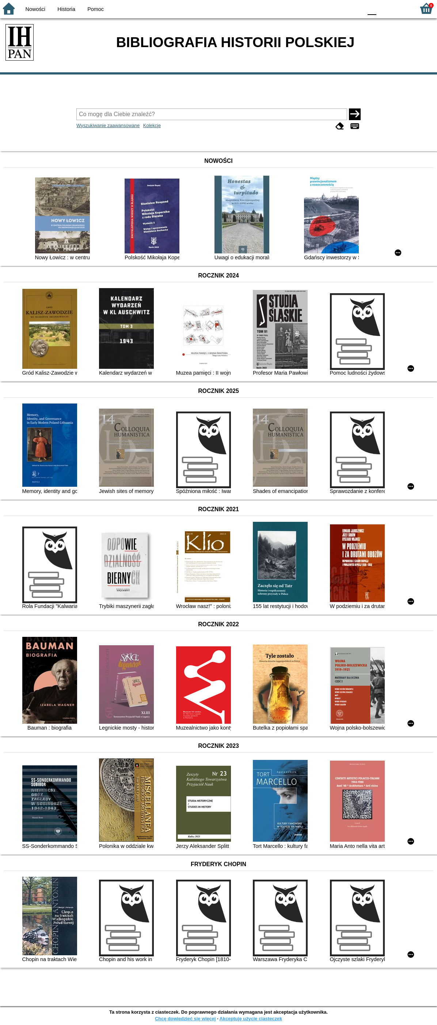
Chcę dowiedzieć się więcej (185, 1018)
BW (325, 8)
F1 (384, 8)
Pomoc (95, 9)
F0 (371, 8)
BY (355, 8)
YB (340, 8)
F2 (401, 8)
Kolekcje (152, 125)
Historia (66, 9)
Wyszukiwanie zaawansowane (108, 125)
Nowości (35, 9)
